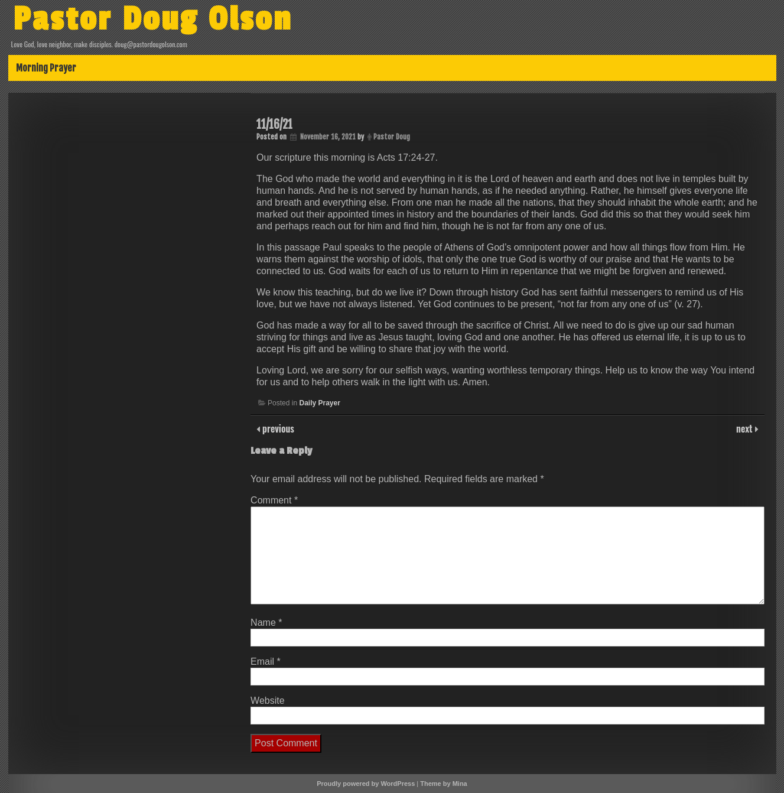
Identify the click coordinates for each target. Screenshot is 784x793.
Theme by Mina (443, 783)
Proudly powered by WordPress (366, 783)
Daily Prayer (319, 403)
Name (266, 623)
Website (268, 701)
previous (277, 428)
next (745, 428)
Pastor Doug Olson (152, 19)
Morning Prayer (46, 68)
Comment (274, 500)
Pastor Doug (391, 136)
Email (266, 661)
